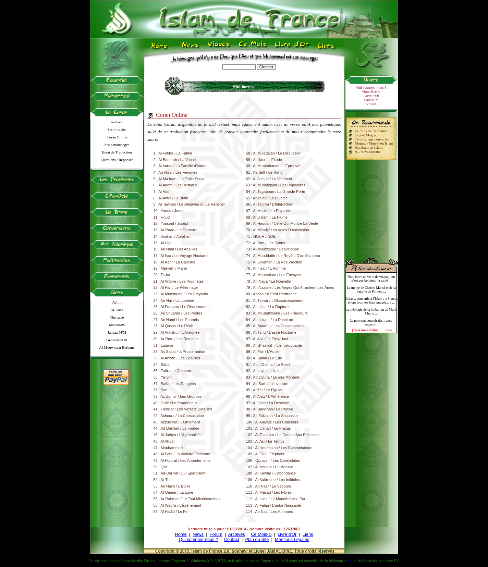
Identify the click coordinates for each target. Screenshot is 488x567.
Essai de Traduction (117, 152)
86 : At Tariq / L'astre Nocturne (271, 332)
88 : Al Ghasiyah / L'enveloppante (274, 345)
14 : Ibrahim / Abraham (173, 236)
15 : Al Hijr (162, 243)
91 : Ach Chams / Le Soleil (268, 364)
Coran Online (117, 137)
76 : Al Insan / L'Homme (266, 268)
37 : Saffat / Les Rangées (175, 384)
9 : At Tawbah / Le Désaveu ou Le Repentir (189, 204)
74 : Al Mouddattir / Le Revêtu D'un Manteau (283, 256)
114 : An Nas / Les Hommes (269, 511)
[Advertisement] (371, 206)
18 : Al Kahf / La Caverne (174, 262)
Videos (371, 104)
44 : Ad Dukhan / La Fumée (176, 428)
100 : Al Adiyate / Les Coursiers (272, 422)
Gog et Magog (366, 135)
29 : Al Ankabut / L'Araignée (177, 332)
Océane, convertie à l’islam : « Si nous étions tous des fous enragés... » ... (371, 300)
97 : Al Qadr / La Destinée (267, 403)
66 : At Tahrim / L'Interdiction (269, 204)
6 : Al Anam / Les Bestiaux (175, 185)
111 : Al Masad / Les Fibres (269, 492)
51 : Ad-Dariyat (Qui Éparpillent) (180, 473)
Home (181, 534)
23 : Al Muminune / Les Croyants (181, 294)
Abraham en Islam (368, 147)
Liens (308, 534)
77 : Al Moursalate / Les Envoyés (273, 275)
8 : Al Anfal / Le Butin (171, 198)
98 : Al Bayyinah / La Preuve (269, 409)
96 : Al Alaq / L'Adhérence (267, 396)
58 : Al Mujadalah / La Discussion (274, 153)
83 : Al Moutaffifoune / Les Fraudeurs (277, 313)
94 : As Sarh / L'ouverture (267, 384)
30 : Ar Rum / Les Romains (176, 339)
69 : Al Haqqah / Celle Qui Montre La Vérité (282, 223)
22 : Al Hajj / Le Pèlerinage (176, 287)
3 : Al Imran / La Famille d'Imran (180, 166)
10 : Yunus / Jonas (169, 211)
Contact (231, 539)
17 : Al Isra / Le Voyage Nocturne (181, 256)
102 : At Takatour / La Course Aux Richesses (283, 435)
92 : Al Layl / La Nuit (263, 371)
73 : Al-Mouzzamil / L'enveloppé (272, 249)
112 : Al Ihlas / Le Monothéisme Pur (276, 499)
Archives (236, 534)
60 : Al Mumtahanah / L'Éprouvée (274, 166)
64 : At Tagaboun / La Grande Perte (275, 191)
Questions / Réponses (117, 160)
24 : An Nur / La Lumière (174, 300)
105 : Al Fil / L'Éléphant (265, 454)
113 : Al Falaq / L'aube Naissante (273, 505)
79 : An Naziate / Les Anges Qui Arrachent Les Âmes (290, 287)
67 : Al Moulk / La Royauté (268, 211)
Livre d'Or (371, 96)
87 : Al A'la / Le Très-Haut (267, 339)
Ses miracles (116, 129)
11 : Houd (162, 217)
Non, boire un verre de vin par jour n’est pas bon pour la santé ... (371, 278)
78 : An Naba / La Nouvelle (268, 281)
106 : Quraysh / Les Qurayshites (273, 460)
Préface (117, 122)
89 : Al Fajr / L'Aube (262, 351)
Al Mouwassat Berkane (116, 347)
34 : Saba (162, 364)
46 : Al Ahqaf (164, 441)
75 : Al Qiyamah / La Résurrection (274, 262)
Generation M (116, 340)
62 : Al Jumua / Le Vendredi (269, 179)
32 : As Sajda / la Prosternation (179, 351)
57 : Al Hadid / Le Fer (171, 511)
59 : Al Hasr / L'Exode (264, 160)
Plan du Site (257, 539)
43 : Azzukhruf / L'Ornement (177, 422)
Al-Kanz (116, 310)
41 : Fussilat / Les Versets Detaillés (183, 409)
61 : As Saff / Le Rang (264, 172)
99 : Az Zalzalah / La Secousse (272, 416)
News (198, 534)
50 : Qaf (160, 467)
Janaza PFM (117, 332)
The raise (117, 317)
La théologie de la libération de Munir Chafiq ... (371, 311)
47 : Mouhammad (168, 448)
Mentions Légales (292, 539)
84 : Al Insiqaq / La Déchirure (270, 320)
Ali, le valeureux (367, 151)
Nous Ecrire (371, 91)
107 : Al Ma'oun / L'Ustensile (269, 467)
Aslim (117, 302)
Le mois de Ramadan (371, 131)
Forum (216, 534)
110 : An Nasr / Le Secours (268, 486)
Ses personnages (117, 145)
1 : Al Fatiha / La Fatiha (173, 153)
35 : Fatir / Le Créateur (173, 371)
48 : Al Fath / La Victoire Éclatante (182, 454)
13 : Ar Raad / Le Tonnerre (176, 230)
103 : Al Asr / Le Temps (265, 441)
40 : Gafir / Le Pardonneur (175, 403)
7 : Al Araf (162, 191)
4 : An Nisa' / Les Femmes (175, 172)
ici (350, 561)
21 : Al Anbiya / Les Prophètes (179, 281)
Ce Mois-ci (261, 534)
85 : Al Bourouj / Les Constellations (275, 326)
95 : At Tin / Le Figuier (264, 390)
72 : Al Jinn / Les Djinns (265, 243)
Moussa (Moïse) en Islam (374, 143)
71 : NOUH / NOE (261, 236)
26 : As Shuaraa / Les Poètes (178, 313)
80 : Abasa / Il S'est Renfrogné (271, 294)
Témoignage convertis (371, 139)
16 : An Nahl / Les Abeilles (175, 249)
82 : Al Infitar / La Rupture (267, 307)
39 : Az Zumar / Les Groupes (178, 396)
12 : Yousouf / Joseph (172, 223)
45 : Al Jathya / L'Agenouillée (178, 435)
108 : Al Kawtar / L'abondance (271, 473)
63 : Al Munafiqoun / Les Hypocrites (275, 185)
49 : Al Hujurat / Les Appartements (182, 460)
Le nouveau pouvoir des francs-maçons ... (371, 322)
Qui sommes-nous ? (371, 87)
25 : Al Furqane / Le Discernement (182, 307)
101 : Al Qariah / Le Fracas (268, 428)
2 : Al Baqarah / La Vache (175, 160)
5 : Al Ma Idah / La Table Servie (180, 179)
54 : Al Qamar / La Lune (173, 492)
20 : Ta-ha (162, 275)
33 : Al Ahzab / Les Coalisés (177, 358)
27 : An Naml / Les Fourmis (176, 320)
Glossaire (371, 100)
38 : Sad (161, 390)
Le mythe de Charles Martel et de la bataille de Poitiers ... (371, 289)
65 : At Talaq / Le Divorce (267, 198)
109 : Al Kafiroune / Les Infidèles (273, 480)
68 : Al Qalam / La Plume (267, 217)
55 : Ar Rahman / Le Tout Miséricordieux (187, 499)
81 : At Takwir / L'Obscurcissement (275, 300)
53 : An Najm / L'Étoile (172, 486)
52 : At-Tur (162, 480)
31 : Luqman (164, 345)
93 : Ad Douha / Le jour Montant (272, 377)
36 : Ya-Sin (163, 377)
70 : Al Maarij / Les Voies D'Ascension (277, 230)
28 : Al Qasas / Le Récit (173, 326)
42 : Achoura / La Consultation (179, 416)
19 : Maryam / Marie (170, 268)
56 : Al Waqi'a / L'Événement (178, 505)
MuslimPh (117, 325)
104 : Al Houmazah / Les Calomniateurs (279, 448)
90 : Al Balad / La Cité (264, 358)
